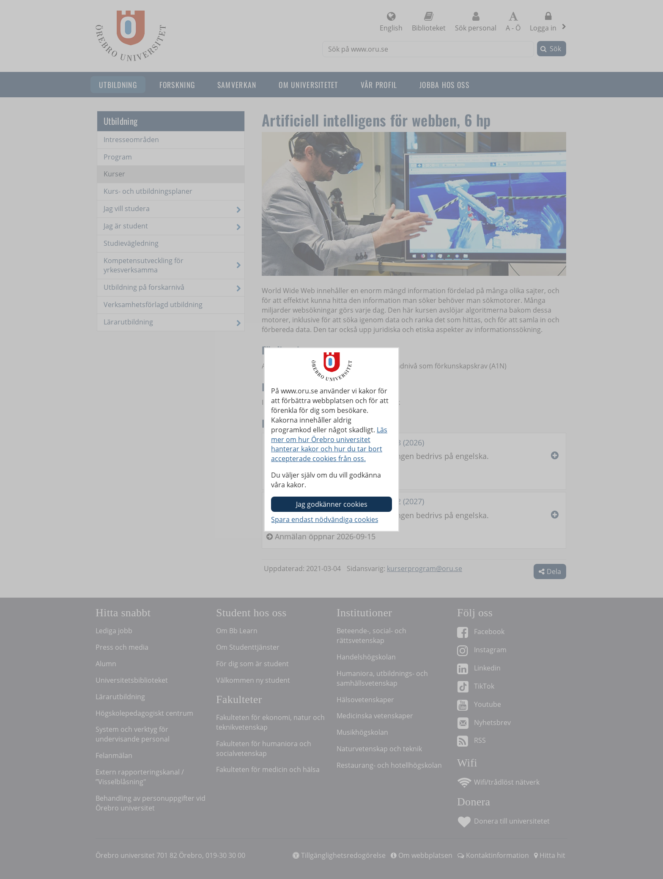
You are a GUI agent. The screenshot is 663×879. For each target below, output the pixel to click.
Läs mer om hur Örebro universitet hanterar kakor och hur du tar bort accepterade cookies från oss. (329, 444)
